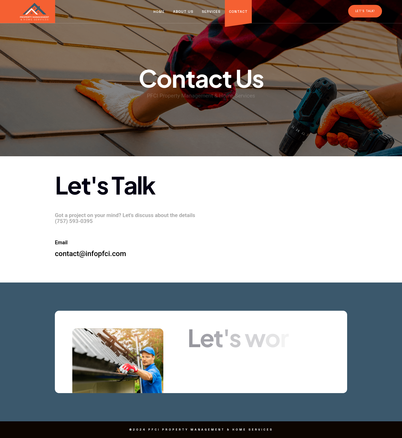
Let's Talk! (365, 11)
